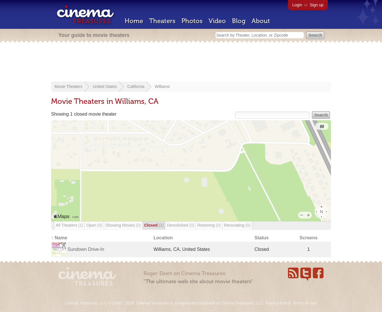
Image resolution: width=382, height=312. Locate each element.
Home (134, 21)
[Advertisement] (191, 63)
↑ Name (59, 237)
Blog (239, 21)
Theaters (162, 21)
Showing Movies (123, 225)
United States (105, 86)
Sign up (316, 5)
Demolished (180, 225)
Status (261, 237)
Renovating (237, 225)
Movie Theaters (68, 86)
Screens (308, 237)
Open (94, 225)
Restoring (209, 225)
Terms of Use (304, 303)
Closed (154, 225)
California (135, 86)
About (261, 21)
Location (163, 237)
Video (217, 21)
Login (297, 5)
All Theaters (69, 225)
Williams (162, 86)
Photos (192, 21)
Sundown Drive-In (86, 249)
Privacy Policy (277, 303)
